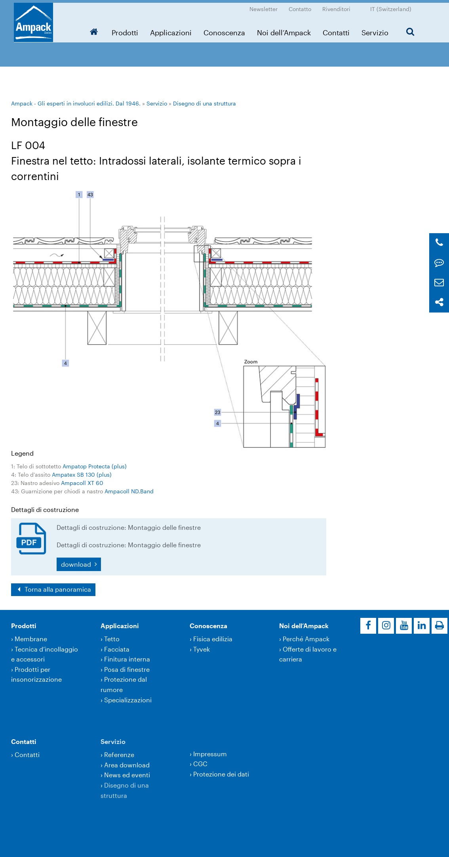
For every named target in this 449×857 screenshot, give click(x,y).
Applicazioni (173, 29)
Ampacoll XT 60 (82, 482)
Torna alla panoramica (57, 589)
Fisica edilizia (212, 638)
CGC (200, 763)
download (77, 564)
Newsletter (266, 6)
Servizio (377, 29)
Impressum (210, 753)
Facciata (116, 649)
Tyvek (201, 649)
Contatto (302, 6)
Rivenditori (339, 6)
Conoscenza (226, 29)
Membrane (31, 638)
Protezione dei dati (221, 774)
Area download (127, 765)
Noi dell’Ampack (286, 29)
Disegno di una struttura (204, 103)
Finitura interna (127, 659)
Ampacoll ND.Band (129, 491)
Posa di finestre (127, 669)
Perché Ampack (306, 638)
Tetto (112, 638)
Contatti (338, 29)
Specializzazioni (128, 700)
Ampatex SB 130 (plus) (82, 474)
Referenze (119, 754)
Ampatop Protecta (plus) (95, 466)
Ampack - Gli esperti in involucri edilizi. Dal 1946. (76, 103)
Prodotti (127, 29)
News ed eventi (127, 774)
